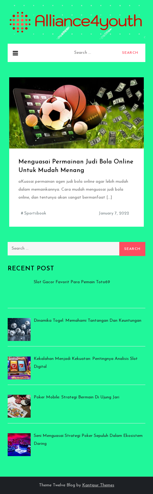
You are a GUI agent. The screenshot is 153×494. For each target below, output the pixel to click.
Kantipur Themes (98, 485)
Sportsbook (35, 213)
